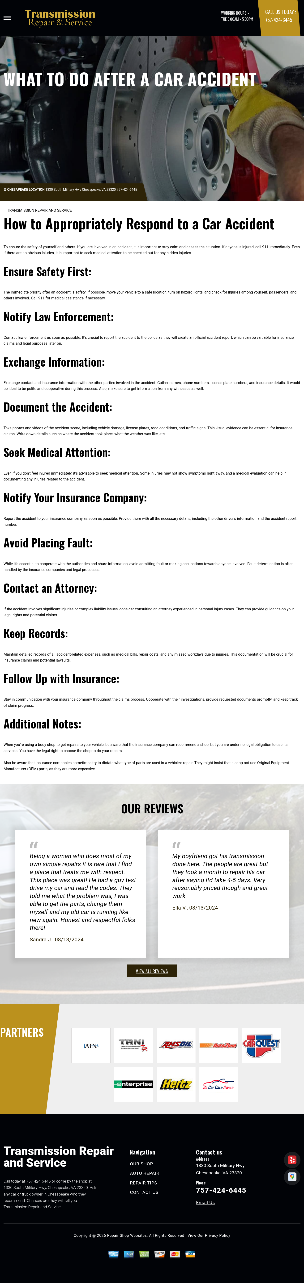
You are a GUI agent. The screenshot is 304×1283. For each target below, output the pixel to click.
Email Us (205, 1202)
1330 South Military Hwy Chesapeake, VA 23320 (80, 189)
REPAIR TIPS (143, 1183)
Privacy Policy (217, 1235)
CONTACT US (144, 1192)
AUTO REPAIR (144, 1173)
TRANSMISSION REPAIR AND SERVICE (39, 210)
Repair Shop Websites (127, 1235)
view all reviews (152, 971)
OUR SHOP (141, 1164)
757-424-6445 (278, 19)
